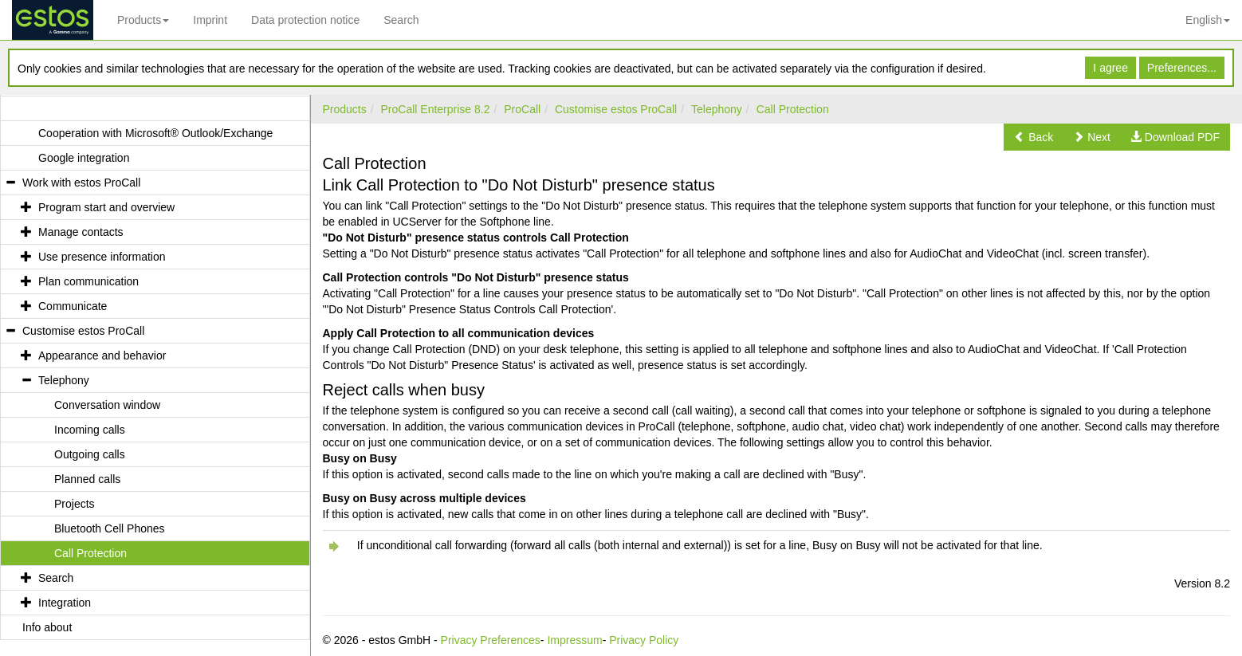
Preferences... (1181, 67)
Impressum (574, 640)
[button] (1033, 137)
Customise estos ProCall (616, 109)
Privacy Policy (643, 640)
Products (143, 20)
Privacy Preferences (490, 640)
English (1207, 20)
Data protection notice (305, 20)
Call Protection (793, 109)
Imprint (210, 20)
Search (401, 20)
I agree (1110, 67)
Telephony (716, 109)
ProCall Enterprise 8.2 (435, 109)
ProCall (522, 109)
